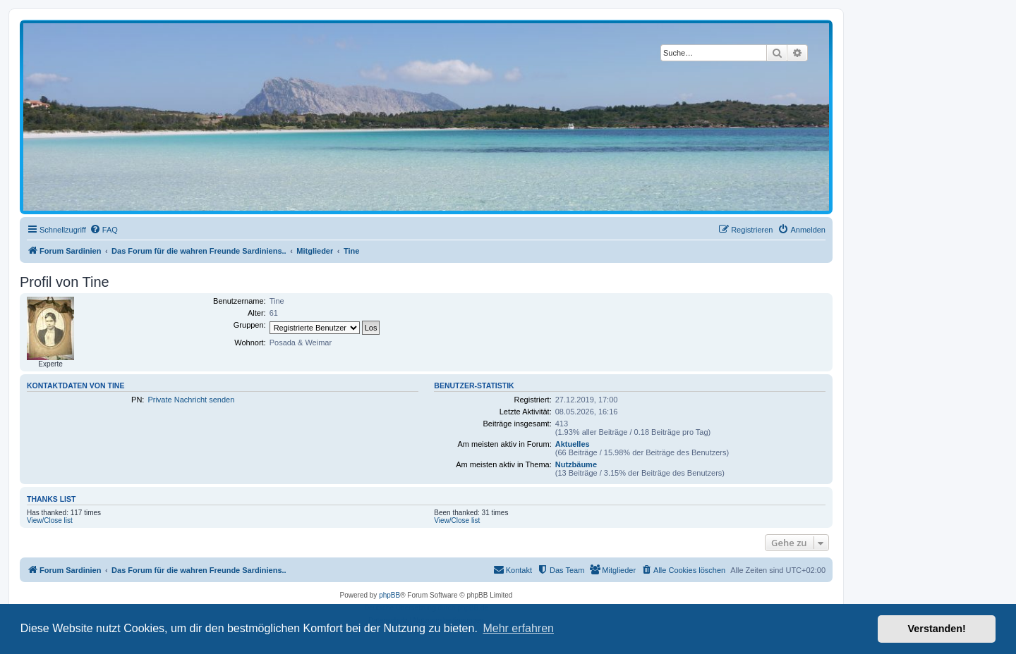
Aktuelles (572, 444)
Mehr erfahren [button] (518, 628)
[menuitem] (104, 229)
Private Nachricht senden (190, 399)
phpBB (389, 595)
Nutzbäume (576, 464)
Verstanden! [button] (937, 628)
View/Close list (50, 520)
